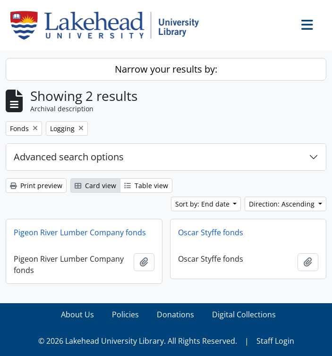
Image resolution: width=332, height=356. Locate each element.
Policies (125, 314)
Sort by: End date (203, 203)
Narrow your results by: (166, 69)
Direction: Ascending (282, 203)
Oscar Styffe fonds (210, 232)
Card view (95, 185)
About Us (77, 314)
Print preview (36, 185)
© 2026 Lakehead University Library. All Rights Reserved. (137, 341)
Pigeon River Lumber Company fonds (80, 232)
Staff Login (275, 341)
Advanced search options (69, 156)
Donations (175, 314)
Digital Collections (244, 314)
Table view (146, 185)
